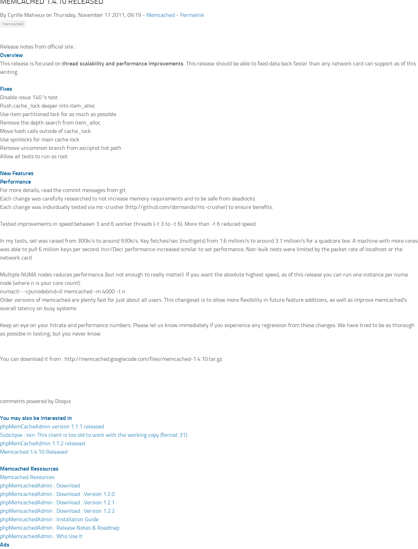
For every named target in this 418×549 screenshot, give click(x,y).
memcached (13, 23)
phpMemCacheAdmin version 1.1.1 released (52, 426)
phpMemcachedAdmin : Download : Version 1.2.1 (57, 502)
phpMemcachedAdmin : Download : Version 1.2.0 (57, 494)
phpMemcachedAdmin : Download (40, 485)
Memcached (160, 15)
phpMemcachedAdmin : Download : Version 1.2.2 (57, 510)
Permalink (192, 15)
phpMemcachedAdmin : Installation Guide (49, 519)
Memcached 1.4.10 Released (33, 451)
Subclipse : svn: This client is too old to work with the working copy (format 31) (93, 435)
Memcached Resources (27, 477)
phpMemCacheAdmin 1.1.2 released (42, 443)
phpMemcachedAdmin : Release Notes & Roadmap (59, 527)
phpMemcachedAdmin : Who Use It (41, 536)
